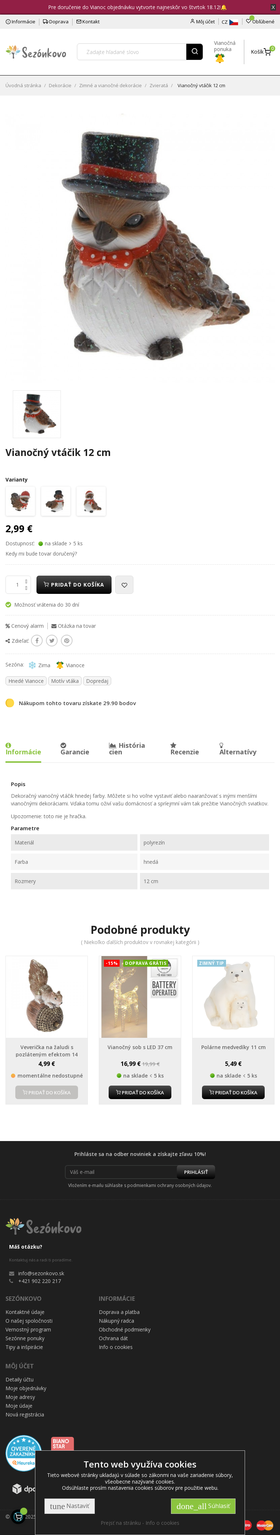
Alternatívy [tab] (237, 749)
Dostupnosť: (20, 543)
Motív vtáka (65, 680)
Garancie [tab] (75, 749)
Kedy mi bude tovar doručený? (41, 553)
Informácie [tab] (23, 749)
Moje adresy (20, 1396)
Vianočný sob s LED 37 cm (140, 1047)
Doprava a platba (119, 1311)
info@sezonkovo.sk (41, 1273)
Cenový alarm (24, 625)
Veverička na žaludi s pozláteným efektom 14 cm (47, 1054)
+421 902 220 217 (39, 1280)
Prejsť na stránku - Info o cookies (140, 1522)
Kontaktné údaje (24, 1311)
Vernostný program (28, 1329)
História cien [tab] (127, 748)
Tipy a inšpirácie (24, 1346)
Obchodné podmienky (125, 1329)
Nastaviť (69, 1506)
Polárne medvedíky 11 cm (233, 1047)
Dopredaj (97, 680)
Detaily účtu (19, 1379)
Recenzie (184, 749)
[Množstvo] (18, 585)
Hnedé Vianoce (26, 680)
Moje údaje (18, 1405)
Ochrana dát (113, 1338)
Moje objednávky (25, 1388)
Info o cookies (116, 1346)
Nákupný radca (116, 1320)
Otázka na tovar (73, 625)
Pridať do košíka (74, 584)
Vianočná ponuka (225, 50)
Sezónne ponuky (24, 1338)
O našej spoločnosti (28, 1320)
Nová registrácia (24, 1414)
